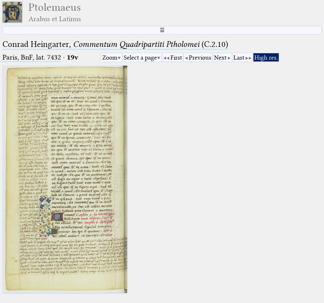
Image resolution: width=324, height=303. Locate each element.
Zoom (109, 57)
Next (220, 57)
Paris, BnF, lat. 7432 (32, 57)
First (176, 57)
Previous (200, 57)
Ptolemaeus (54, 12)
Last (239, 57)
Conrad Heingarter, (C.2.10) (115, 44)
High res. (266, 57)
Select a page (140, 57)
